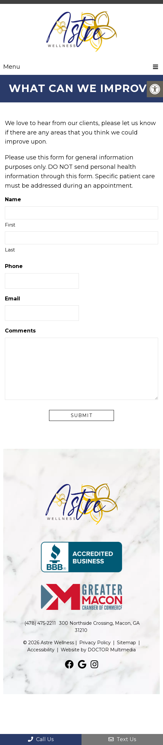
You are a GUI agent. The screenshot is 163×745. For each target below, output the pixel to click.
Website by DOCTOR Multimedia (98, 650)
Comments (20, 331)
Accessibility (41, 650)
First (10, 225)
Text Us (122, 739)
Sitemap (126, 643)
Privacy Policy (95, 643)
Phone (14, 266)
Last (10, 250)
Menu (11, 66)
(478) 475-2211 (40, 623)
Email (12, 299)
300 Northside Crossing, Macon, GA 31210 (99, 626)
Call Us (41, 739)
